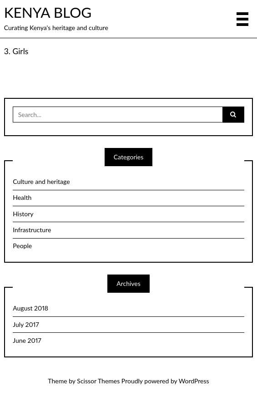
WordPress (194, 381)
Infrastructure (32, 230)
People (22, 245)
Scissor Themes (98, 381)
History (23, 214)
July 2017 (26, 324)
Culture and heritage (41, 181)
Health (22, 197)
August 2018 (30, 308)
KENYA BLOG (48, 12)
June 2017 (27, 340)
